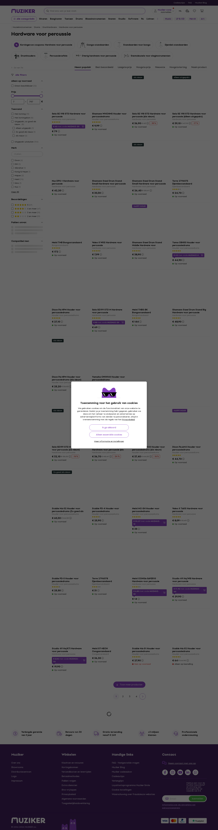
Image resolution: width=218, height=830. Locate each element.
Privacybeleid (128, 419)
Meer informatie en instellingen (109, 441)
